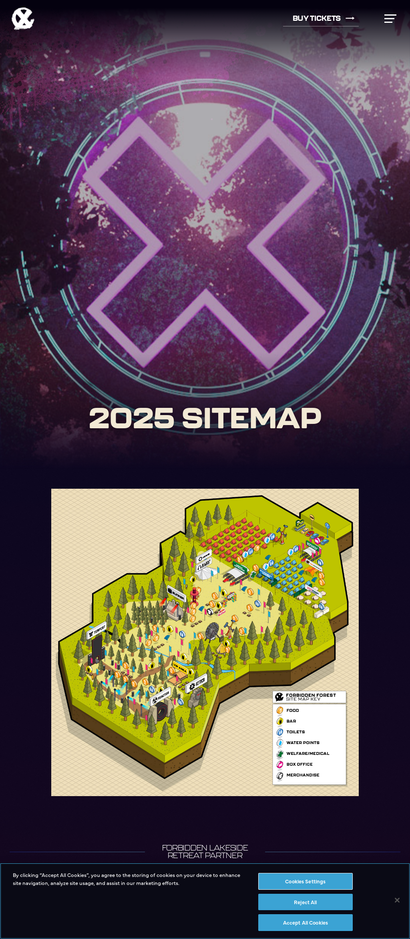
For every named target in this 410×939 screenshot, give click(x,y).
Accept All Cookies (305, 922)
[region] (205, 901)
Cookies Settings (305, 881)
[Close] (397, 900)
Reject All (305, 901)
